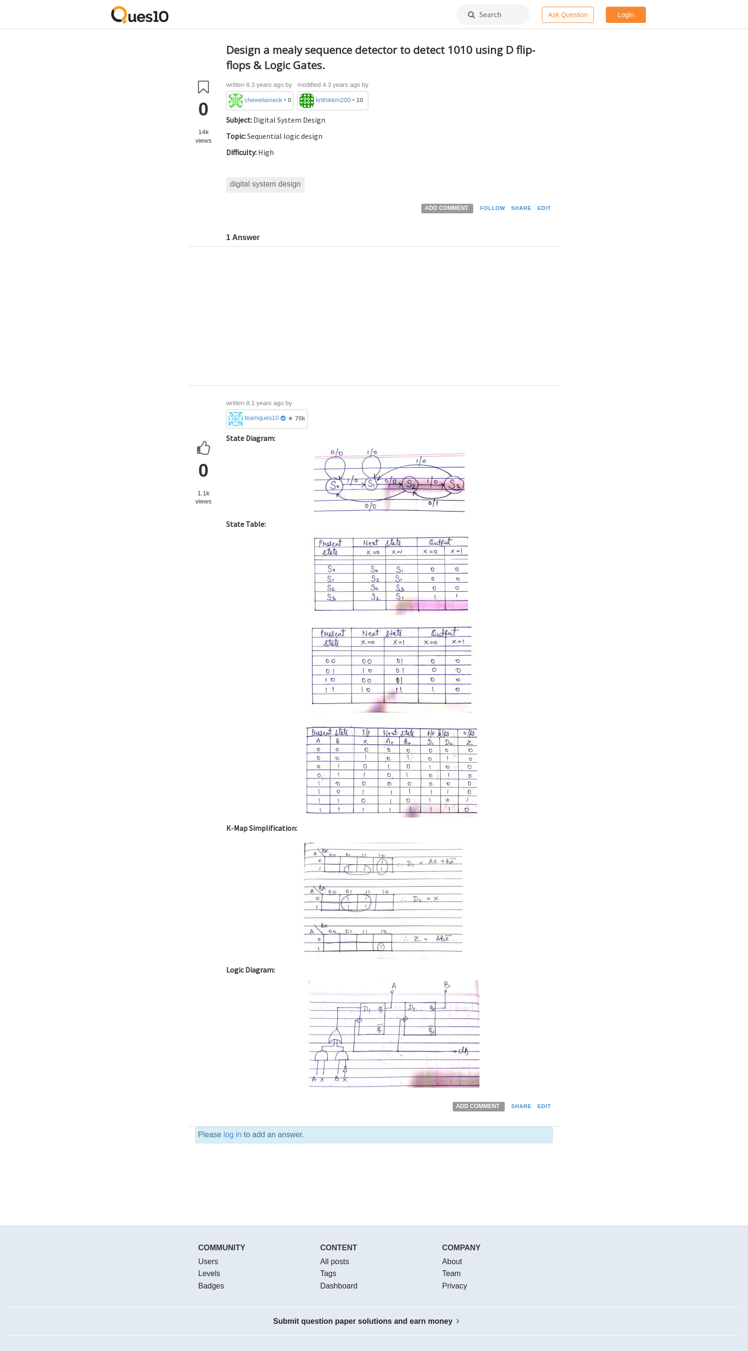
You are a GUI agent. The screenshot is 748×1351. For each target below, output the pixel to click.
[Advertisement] (389, 318)
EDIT (544, 208)
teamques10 (262, 417)
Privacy (454, 1286)
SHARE (521, 208)
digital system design (265, 184)
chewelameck (263, 100)
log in (232, 1135)
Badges (211, 1286)
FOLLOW (492, 208)
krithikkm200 (333, 100)
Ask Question (568, 15)
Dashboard (338, 1286)
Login (626, 15)
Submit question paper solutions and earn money (366, 1321)
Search (484, 14)
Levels (209, 1273)
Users (208, 1261)
